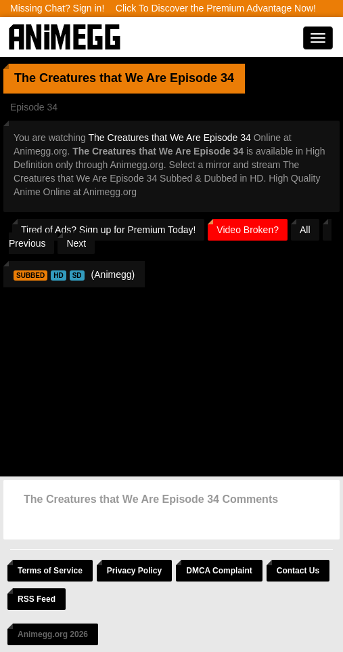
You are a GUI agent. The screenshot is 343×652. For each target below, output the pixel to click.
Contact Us (298, 570)
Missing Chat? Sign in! (57, 8)
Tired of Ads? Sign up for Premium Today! (108, 229)
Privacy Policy (134, 570)
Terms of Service (50, 570)
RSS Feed (36, 599)
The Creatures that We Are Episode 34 (170, 137)
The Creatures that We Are (90, 78)
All (305, 229)
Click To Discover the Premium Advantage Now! (216, 8)
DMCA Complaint (219, 570)
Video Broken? (247, 229)
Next (76, 243)
